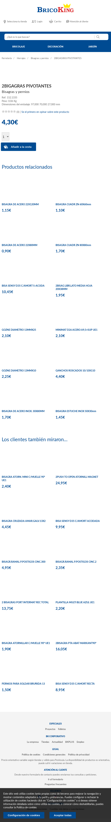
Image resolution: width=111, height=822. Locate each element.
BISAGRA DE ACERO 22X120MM (20, 204)
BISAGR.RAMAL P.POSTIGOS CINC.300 (23, 562)
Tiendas (45, 742)
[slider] (9, 111)
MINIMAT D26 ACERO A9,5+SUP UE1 (76, 330)
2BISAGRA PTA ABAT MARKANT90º (76, 643)
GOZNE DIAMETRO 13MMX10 (19, 371)
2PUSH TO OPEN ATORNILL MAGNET (77, 477)
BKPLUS (69, 742)
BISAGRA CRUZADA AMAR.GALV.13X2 (24, 521)
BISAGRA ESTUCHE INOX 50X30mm (76, 411)
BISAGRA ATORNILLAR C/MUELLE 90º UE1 (26, 643)
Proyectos (50, 729)
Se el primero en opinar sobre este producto (45, 112)
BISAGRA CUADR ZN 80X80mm (73, 245)
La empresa (33, 742)
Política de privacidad (78, 755)
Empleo (80, 742)
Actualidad (57, 742)
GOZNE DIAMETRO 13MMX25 (19, 330)
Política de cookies (31, 755)
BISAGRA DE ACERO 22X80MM (19, 245)
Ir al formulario (55, 779)
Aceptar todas (62, 815)
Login (39, 22)
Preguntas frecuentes (55, 784)
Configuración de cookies (24, 815)
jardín (92, 47)
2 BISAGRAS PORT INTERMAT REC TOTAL (25, 602)
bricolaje (18, 47)
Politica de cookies (27, 807)
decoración (55, 47)
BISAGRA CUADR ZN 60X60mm (73, 204)
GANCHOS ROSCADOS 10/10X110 (75, 371)
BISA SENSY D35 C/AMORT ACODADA (78, 521)
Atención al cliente (79, 22)
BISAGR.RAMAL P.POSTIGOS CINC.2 (76, 562)
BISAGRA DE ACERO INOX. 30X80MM (23, 411)
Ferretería (7, 58)
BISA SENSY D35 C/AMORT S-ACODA (23, 286)
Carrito (57, 22)
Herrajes (21, 58)
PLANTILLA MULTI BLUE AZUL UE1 (75, 602)
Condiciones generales (54, 755)
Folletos (62, 729)
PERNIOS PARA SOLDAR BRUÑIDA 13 (23, 684)
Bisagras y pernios (40, 58)
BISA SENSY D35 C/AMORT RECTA (75, 684)
